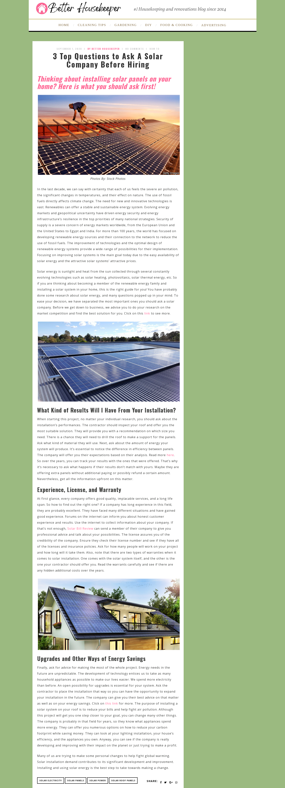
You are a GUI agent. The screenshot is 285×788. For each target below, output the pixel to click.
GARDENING (125, 25)
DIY (148, 25)
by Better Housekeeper (104, 48)
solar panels (75, 780)
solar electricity (50, 780)
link (147, 313)
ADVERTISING (213, 25)
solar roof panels (123, 780)
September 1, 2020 (69, 48)
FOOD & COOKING (176, 25)
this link (111, 703)
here (170, 455)
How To (154, 48)
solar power (97, 780)
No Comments (134, 48)
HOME (64, 25)
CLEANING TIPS (92, 25)
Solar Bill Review (80, 528)
